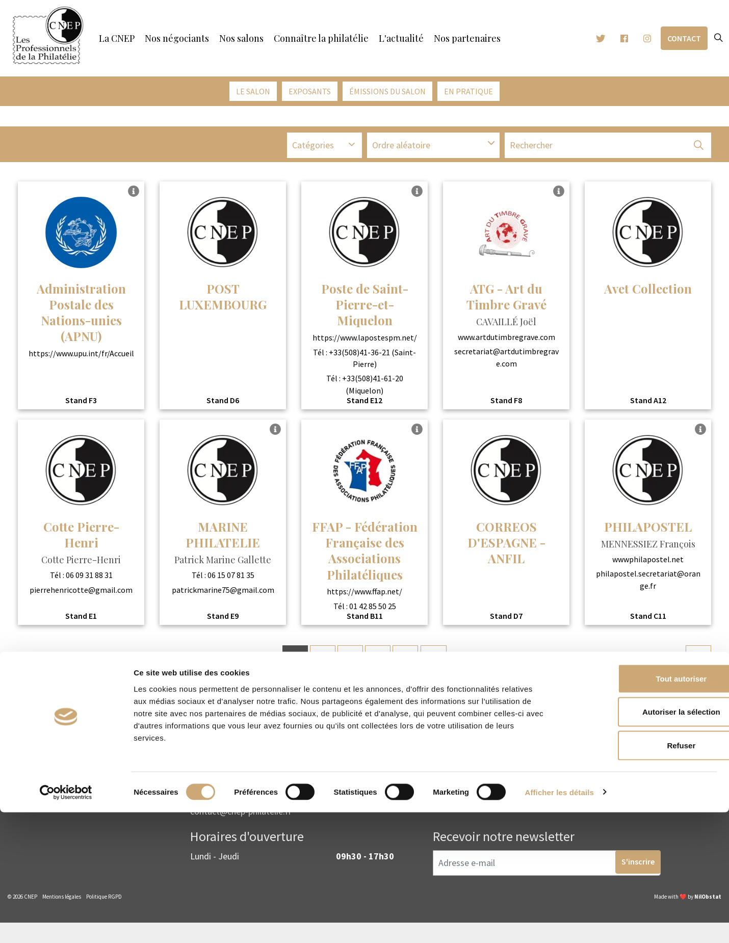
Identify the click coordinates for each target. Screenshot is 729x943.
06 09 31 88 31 (89, 578)
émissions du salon (387, 91)
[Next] (698, 661)
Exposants (310, 91)
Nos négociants (177, 38)
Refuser (644, 876)
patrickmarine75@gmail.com (223, 592)
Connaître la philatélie (321, 38)
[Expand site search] (718, 38)
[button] (698, 149)
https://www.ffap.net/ (364, 594)
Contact (684, 38)
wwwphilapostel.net (648, 562)
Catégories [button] (313, 149)
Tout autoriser (643, 809)
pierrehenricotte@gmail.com (81, 592)
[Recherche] (608, 149)
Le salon (253, 91)
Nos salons (241, 38)
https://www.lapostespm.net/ (365, 340)
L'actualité (401, 38)
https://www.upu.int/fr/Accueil (81, 356)
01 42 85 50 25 (372, 609)
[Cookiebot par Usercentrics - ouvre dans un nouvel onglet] (66, 923)
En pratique (468, 91)
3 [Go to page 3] (349, 661)
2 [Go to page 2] (320, 661)
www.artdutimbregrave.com (506, 339)
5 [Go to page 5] (407, 661)
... (437, 662)
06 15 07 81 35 (230, 578)
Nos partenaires (467, 38)
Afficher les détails (559, 923)
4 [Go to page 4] (378, 661)
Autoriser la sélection (644, 843)
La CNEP (117, 38)
